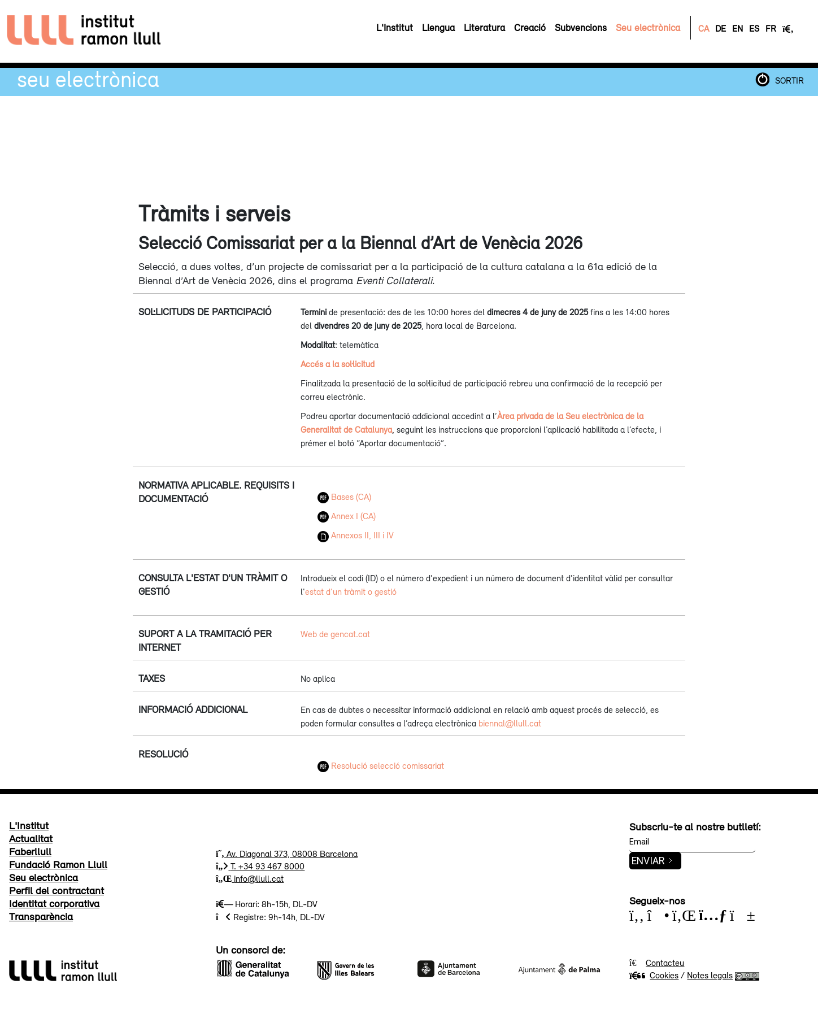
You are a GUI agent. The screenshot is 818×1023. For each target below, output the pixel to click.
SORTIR (789, 80)
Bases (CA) (344, 496)
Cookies (653, 975)
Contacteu (665, 962)
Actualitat (31, 838)
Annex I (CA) (346, 516)
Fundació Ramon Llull (58, 864)
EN (737, 28)
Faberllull (30, 851)
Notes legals (710, 975)
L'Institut (29, 825)
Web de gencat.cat (335, 634)
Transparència (41, 916)
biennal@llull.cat (509, 723)
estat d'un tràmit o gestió (351, 591)
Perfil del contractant (56, 890)
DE (720, 28)
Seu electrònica (88, 79)
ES (754, 28)
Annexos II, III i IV (355, 535)
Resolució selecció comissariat (380, 765)
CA (703, 28)
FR (770, 28)
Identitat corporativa (54, 903)
